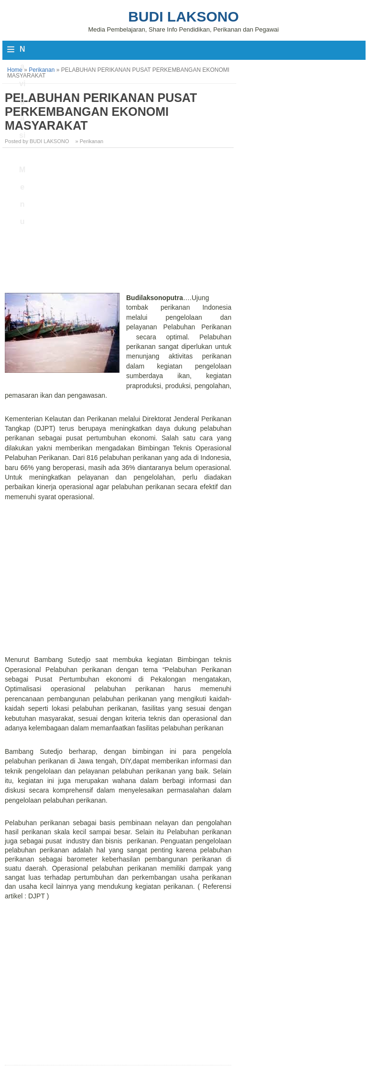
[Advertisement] (119, 222)
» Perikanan (90, 141)
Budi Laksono (183, 16)
